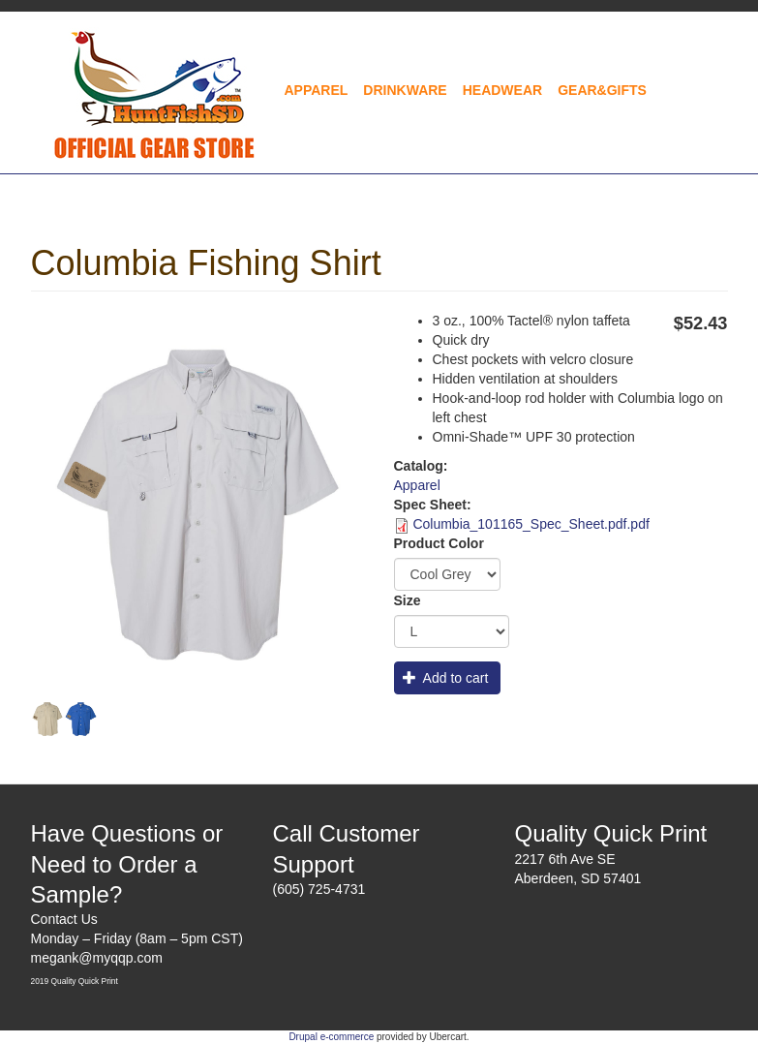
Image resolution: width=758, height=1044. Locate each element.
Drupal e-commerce (331, 1036)
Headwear (502, 90)
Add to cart (445, 678)
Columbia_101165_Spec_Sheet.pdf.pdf (530, 524)
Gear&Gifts (602, 90)
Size (407, 600)
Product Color (439, 543)
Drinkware (404, 90)
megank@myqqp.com (97, 958)
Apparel (317, 90)
